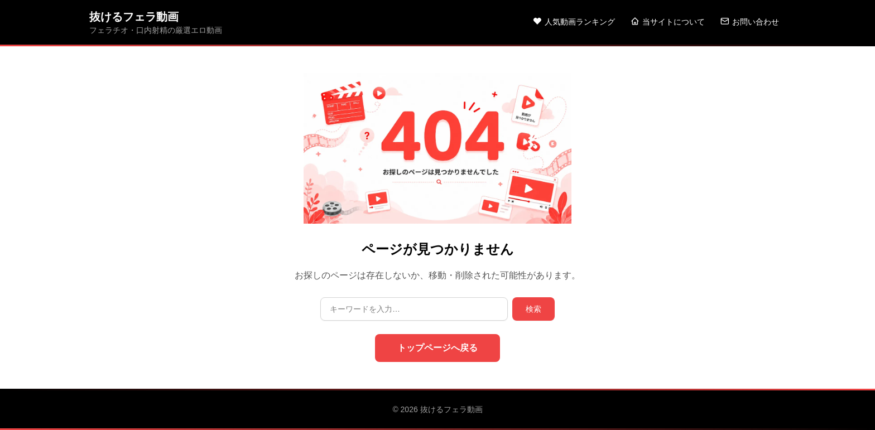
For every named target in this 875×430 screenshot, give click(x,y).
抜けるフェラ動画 (134, 17)
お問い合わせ (749, 21)
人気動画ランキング (574, 21)
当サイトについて (668, 21)
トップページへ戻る (437, 347)
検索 (533, 309)
